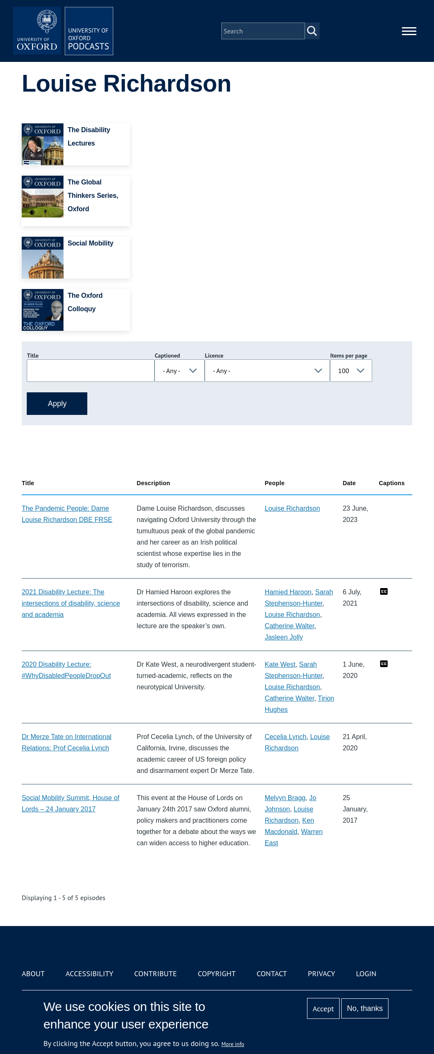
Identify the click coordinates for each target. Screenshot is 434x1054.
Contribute (155, 973)
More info (232, 1044)
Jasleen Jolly (284, 637)
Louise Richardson (292, 508)
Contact (271, 973)
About (33, 973)
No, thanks (365, 1008)
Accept (323, 1008)
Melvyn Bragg (285, 797)
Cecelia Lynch (286, 736)
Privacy (321, 973)
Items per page (348, 355)
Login (366, 973)
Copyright (217, 973)
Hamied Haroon (288, 592)
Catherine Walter (290, 625)
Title (32, 355)
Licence (214, 355)
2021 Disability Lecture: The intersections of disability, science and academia (71, 603)
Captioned (167, 355)
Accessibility (89, 973)
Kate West (280, 664)
